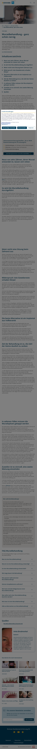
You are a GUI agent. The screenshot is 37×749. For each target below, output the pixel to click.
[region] (18, 120)
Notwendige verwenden (9, 127)
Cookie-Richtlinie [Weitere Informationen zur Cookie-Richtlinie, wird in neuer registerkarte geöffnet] (5, 123)
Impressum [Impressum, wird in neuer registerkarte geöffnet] (4, 124)
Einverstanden (22, 127)
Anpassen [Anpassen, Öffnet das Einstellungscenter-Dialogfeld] (31, 127)
